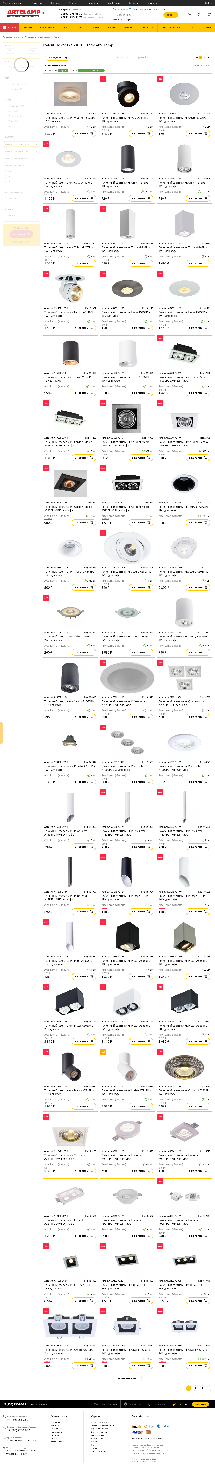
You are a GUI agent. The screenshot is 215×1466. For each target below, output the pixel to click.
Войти (208, 3)
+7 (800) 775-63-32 (81, 13)
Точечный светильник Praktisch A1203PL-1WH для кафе (179, 767)
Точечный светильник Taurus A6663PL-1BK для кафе (184, 508)
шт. (177, 1404)
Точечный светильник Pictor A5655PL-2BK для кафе (69, 1027)
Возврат (55, 2)
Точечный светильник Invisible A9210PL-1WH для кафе (122, 1157)
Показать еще (127, 1378)
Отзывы (73, 2)
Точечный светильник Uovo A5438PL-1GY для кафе (183, 119)
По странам (56, 1428)
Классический (16, 106)
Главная (7, 37)
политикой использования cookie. (148, 1453)
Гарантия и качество (100, 1428)
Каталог (9, 27)
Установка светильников (102, 1425)
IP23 (12, 176)
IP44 (12, 182)
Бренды (133, 2)
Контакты (152, 2)
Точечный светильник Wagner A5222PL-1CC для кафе (70, 119)
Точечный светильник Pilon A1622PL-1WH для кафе (68, 962)
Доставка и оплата (13, 2)
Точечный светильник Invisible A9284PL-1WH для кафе (179, 1221)
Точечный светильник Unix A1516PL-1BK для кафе (125, 184)
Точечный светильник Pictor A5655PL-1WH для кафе (183, 962)
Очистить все (201, 65)
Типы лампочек (98, 1451)
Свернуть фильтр (58, 57)
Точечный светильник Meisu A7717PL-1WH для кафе (126, 1092)
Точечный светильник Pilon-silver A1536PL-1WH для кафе (123, 832)
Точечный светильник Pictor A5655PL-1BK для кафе (126, 962)
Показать (21, 234)
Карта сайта (56, 1441)
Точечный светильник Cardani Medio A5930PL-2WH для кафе (183, 378)
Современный (17, 116)
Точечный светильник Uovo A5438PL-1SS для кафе (126, 314)
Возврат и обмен (99, 1432)
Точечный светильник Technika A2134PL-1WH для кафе (64, 1157)
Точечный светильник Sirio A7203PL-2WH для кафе (68, 638)
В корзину (84, 133)
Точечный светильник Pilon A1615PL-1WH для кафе (183, 897)
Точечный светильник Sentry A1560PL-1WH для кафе (183, 638)
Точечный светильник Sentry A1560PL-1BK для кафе (69, 703)
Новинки (55, 1435)
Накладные (16, 89)
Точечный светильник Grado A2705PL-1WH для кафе (126, 1351)
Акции (54, 1438)
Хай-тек (14, 126)
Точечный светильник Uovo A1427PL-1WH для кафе (68, 184)
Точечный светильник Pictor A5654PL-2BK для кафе (183, 1027)
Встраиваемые (17, 84)
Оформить (200, 1404)
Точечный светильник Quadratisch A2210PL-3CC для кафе (181, 703)
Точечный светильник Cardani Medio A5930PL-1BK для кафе (68, 508)
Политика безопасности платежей (147, 1438)
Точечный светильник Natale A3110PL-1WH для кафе (69, 314)
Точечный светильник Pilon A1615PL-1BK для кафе (126, 897)
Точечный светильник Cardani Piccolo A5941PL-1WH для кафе (183, 443)
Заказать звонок (38, 1404)
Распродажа (56, 1432)
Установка (92, 2)
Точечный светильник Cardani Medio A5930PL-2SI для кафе (126, 508)
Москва (77, 9)
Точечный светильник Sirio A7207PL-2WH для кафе (125, 638)
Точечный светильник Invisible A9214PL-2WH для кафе (64, 1221)
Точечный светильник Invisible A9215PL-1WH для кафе (122, 1221)
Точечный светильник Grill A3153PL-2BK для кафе (125, 1286)
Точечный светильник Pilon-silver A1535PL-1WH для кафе (66, 832)
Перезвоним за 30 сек (124, 9)
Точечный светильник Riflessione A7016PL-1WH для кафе (123, 703)
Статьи (94, 1448)
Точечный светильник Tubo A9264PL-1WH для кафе (183, 249)
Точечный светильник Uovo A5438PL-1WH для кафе (183, 314)
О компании (59, 1416)
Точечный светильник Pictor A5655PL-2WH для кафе (126, 1027)
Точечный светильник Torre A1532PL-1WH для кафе (126, 378)
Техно (13, 121)
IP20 (13, 171)
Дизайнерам (113, 2)
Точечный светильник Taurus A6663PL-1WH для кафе (69, 573)
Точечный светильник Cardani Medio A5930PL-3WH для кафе (68, 443)
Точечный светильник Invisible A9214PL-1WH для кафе (179, 1157)
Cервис (96, 1416)
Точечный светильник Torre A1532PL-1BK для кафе (68, 378)
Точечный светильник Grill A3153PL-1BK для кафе (68, 1286)
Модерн (14, 111)
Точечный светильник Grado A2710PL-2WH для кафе (183, 1351)
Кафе (63, 70)
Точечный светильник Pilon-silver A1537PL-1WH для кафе (180, 832)
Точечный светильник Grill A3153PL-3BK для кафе (182, 1286)
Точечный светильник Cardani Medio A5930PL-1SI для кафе (126, 443)
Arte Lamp (15, 198)
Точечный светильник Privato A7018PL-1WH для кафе (69, 767)
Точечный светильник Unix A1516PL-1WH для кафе (182, 184)
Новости (95, 1445)
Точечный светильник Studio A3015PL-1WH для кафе (184, 573)
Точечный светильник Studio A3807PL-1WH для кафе (127, 573)
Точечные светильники (38, 37)
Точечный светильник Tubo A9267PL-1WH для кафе (68, 249)
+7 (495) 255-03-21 (81, 17)
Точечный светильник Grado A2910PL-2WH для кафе (69, 1351)
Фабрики (55, 1425)
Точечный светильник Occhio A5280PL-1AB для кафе (184, 1092)
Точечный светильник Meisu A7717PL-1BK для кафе (69, 1092)
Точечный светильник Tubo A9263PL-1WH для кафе (126, 249)
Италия (14, 215)
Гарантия (37, 2)
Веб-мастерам (97, 1435)
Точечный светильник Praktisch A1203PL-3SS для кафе (122, 767)
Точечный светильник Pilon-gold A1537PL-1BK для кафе (65, 897)
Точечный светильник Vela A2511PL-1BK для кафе (125, 119)
